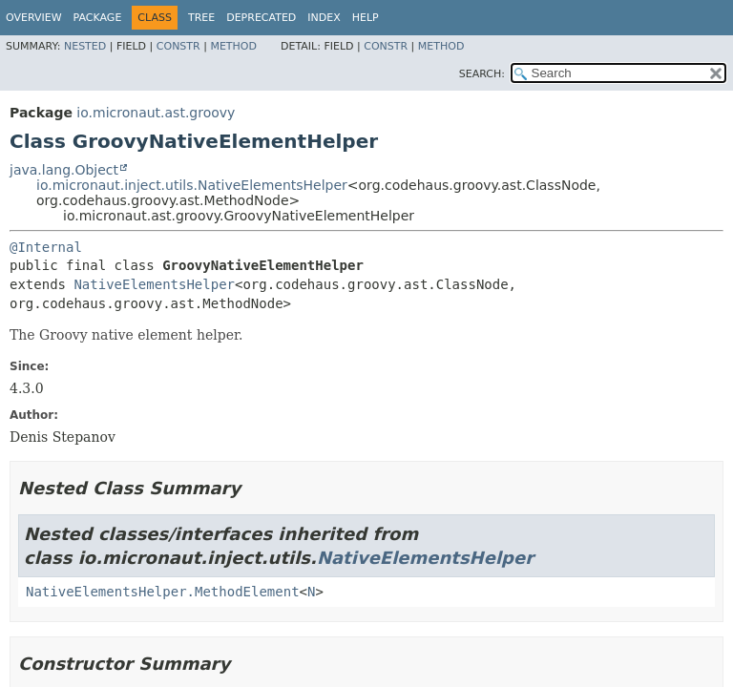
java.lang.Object (64, 169)
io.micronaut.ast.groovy (155, 112)
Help (365, 17)
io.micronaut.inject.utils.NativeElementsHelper (191, 185)
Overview (34, 17)
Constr (178, 46)
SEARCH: (482, 74)
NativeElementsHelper (154, 284)
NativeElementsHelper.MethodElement (163, 591)
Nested (85, 46)
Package (97, 17)
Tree (201, 17)
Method (233, 46)
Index (323, 17)
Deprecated (261, 17)
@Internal (46, 247)
